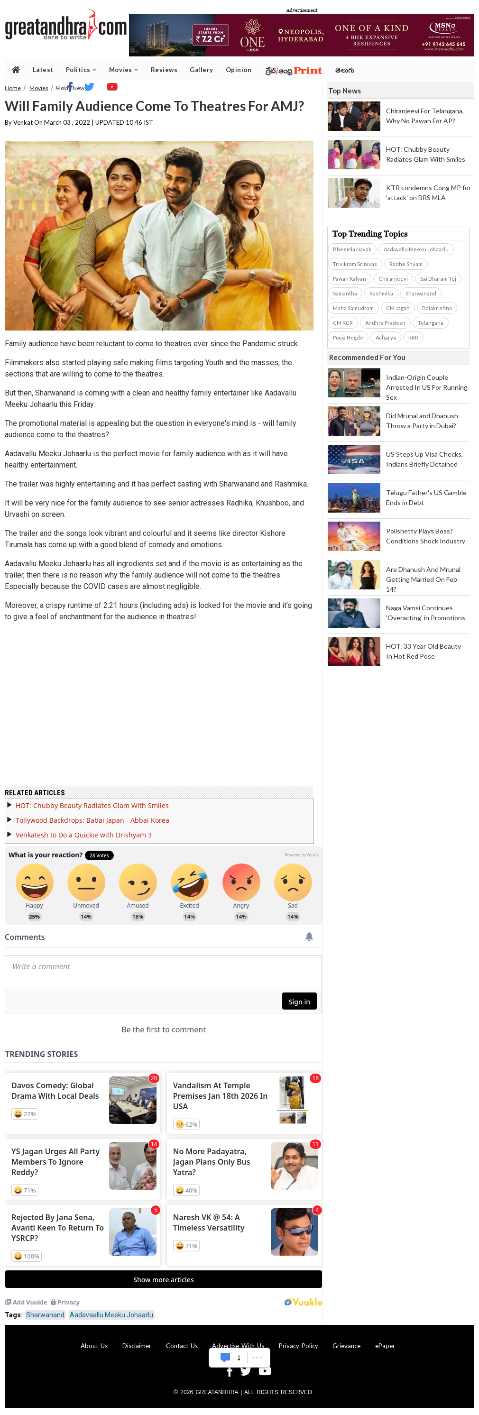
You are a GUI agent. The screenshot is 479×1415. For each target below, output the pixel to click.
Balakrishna (437, 308)
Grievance (346, 1346)
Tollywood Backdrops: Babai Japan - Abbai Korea (92, 820)
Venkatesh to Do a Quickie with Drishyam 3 (84, 834)
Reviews (164, 70)
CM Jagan (398, 308)
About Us (94, 1346)
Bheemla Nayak (352, 249)
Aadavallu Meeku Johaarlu (416, 249)
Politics (81, 70)
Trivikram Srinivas (355, 264)
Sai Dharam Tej (438, 279)
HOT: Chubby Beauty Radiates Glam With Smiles (92, 805)
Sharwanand (45, 1315)
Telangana (430, 323)
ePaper (385, 1346)
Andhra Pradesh (385, 323)
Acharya (386, 337)
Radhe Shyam (406, 264)
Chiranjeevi (393, 279)
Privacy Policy (298, 1346)
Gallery (201, 70)
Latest (43, 70)
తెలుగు (345, 70)
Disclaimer (136, 1346)
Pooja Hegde (348, 337)
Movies (123, 70)
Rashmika (381, 293)
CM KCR (343, 323)
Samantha (345, 293)
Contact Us (182, 1346)
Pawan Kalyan (349, 279)
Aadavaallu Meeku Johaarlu (111, 1315)
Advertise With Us (238, 1346)
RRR (413, 337)
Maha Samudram (353, 308)
